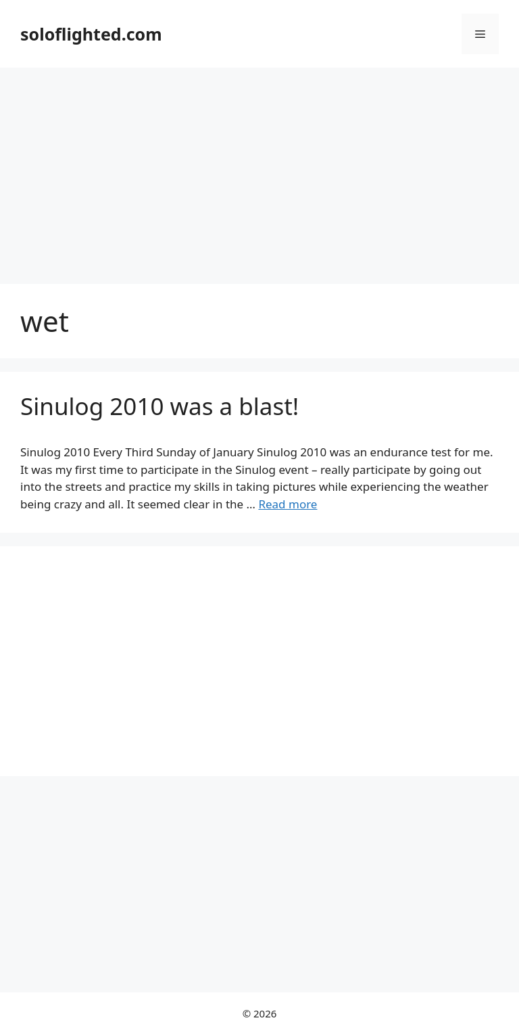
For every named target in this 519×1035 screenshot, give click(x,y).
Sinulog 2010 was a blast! (159, 406)
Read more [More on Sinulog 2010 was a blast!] (287, 504)
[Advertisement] (259, 169)
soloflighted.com (91, 33)
